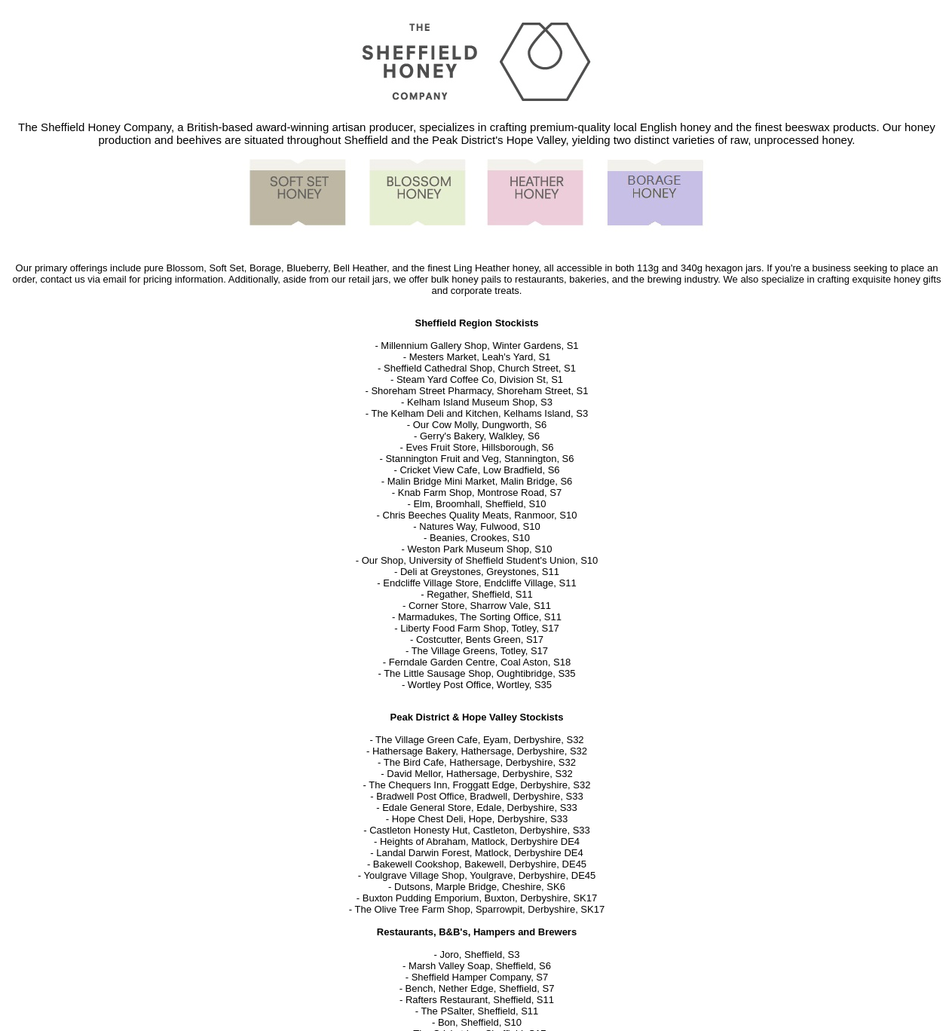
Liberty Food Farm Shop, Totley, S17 (479, 628)
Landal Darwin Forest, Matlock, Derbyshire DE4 (479, 852)
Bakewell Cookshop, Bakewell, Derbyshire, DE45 (479, 864)
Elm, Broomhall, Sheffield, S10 (479, 503)
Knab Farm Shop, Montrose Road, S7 (480, 492)
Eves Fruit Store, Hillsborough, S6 (480, 447)
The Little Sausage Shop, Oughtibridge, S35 (479, 673)
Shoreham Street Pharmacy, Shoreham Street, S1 (479, 390)
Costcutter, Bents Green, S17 (479, 639)
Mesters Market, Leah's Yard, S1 (480, 357)
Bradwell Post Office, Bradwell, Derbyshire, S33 (479, 796)
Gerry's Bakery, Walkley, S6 (480, 436)
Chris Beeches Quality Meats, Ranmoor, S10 (480, 515)
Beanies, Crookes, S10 (480, 537)
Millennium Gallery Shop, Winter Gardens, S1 (479, 345)
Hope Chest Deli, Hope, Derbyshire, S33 (480, 818)
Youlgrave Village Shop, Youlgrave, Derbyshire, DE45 (479, 875)
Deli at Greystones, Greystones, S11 (479, 571)
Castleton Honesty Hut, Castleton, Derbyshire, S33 (479, 830)
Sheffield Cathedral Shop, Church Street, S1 (480, 368)
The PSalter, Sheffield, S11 (479, 1011)
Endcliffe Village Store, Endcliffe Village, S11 (479, 583)
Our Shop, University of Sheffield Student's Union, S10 (480, 560)
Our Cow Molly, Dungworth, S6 (480, 424)
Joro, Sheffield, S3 (479, 954)
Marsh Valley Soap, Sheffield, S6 (480, 965)
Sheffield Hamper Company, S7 (480, 977)
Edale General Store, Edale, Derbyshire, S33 (479, 807)
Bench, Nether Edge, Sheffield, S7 (480, 988)
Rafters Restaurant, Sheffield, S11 (480, 999)
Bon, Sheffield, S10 (480, 1022)
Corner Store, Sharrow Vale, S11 (480, 605)
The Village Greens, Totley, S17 (480, 650)
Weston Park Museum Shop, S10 (479, 549)
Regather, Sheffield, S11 (480, 594)
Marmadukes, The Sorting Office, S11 (480, 617)
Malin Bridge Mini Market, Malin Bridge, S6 (480, 481)
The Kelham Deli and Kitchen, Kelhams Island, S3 (480, 413)
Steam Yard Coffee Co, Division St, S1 (479, 379)
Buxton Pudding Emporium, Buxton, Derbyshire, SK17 (480, 898)
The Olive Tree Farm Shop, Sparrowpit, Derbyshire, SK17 (480, 909)
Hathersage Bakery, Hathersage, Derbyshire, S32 (479, 751)
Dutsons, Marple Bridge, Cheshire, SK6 (479, 886)
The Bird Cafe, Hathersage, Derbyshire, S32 (480, 762)
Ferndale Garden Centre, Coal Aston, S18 (480, 662)
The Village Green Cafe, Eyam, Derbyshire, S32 (479, 739)
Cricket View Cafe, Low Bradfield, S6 (479, 470)
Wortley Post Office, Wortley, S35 (480, 684)
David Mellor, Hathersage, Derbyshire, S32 (479, 773)
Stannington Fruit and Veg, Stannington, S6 (479, 458)
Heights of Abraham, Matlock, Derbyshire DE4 (480, 841)
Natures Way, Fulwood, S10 (479, 526)
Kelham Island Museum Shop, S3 (480, 402)
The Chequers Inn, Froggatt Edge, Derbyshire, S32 (479, 785)
